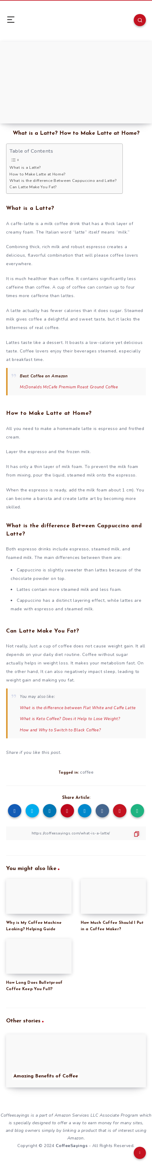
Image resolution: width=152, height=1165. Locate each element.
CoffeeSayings (72, 1146)
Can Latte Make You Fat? (33, 186)
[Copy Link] (76, 833)
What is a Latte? (25, 167)
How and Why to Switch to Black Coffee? (60, 730)
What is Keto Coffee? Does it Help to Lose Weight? (70, 719)
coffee (87, 772)
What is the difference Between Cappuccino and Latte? (62, 180)
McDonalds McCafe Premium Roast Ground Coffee (69, 387)
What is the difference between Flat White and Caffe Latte (78, 708)
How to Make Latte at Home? (37, 174)
